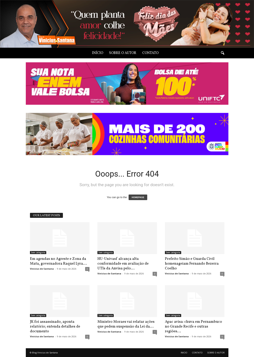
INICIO (184, 352)
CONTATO (150, 53)
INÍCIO (97, 53)
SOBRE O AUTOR (122, 53)
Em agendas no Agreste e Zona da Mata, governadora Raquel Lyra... (58, 261)
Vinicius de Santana (42, 268)
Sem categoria (38, 252)
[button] (222, 53)
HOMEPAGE (138, 197)
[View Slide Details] (127, 134)
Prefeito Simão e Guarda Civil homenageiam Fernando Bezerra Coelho (192, 263)
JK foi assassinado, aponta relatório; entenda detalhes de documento (55, 326)
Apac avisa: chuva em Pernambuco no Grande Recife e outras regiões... (193, 326)
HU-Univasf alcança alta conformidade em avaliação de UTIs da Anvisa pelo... (123, 263)
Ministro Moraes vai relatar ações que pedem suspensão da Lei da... (126, 324)
